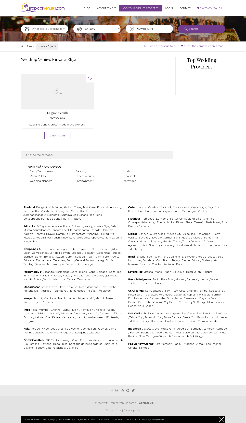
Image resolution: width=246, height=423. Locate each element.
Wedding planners (41, 180)
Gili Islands (165, 336)
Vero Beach (145, 305)
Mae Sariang (80, 214)
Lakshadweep (96, 317)
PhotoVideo (129, 180)
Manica (44, 275)
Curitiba (157, 264)
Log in (169, 8)
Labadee (94, 332)
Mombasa (50, 298)
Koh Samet (73, 211)
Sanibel (217, 294)
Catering (80, 171)
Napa (160, 321)
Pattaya (76, 218)
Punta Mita (211, 237)
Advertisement (106, 8)
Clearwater (191, 298)
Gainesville (145, 302)
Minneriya (93, 233)
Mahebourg (148, 222)
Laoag (100, 260)
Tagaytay (89, 252)
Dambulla (62, 233)
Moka (171, 222)
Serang (145, 332)
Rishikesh (112, 317)
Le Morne (162, 218)
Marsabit (48, 302)
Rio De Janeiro (171, 256)
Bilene (83, 271)
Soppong (35, 218)
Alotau (200, 343)
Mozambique (55, 264)
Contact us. (146, 402)
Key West (179, 290)
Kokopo (144, 347)
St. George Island (204, 302)
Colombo (77, 226)
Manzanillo (187, 245)
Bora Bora (167, 279)
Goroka (133, 347)
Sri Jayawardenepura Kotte (53, 226)
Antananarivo (49, 287)
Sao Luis (145, 264)
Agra (34, 309)
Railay (92, 207)
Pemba (77, 275)
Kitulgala (28, 237)
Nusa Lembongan (207, 332)
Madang (189, 343)
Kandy (88, 226)
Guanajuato (172, 245)
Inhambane (30, 275)
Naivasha (83, 298)
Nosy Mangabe (89, 287)
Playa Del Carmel (161, 237)
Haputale (107, 230)
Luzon (60, 256)
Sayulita (144, 237)
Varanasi (54, 313)
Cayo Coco (215, 207)
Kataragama (81, 230)
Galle (113, 226)
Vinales (202, 211)
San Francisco (206, 313)
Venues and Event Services (43, 167)
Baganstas (104, 252)
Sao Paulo (153, 256)
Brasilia (141, 256)
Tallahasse (150, 294)
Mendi (217, 343)
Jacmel (102, 328)
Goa (48, 317)
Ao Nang (115, 207)
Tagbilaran (114, 249)
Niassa (66, 275)
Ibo (119, 271)
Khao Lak (103, 207)
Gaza (112, 271)
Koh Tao (28, 211)
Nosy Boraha (108, 287)
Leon (208, 245)
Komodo (221, 328)
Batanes (40, 264)
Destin (132, 302)
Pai (43, 218)
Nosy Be (72, 287)
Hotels (126, 171)
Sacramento (156, 313)
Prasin (168, 271)
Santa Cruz (190, 317)
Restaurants (129, 176)
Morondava (30, 290)
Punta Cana (79, 340)
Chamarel (209, 218)
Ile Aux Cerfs (178, 218)
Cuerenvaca (158, 233)
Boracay (49, 256)
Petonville (52, 332)
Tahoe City (136, 317)
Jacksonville (158, 298)
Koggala (40, 237)
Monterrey (136, 249)
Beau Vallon (193, 271)
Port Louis (148, 218)
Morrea (180, 279)
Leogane (81, 332)
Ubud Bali (183, 328)
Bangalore (29, 321)
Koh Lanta (86, 211)
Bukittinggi (196, 336)
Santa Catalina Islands (203, 321)
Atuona (204, 279)
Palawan (64, 252)
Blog (87, 8)
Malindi (100, 298)
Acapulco (189, 233)
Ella (70, 230)
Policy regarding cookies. (153, 419)
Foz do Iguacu (206, 256)
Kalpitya (28, 233)
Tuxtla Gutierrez (192, 241)
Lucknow (29, 313)
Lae (209, 343)
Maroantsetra (77, 290)
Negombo (30, 241)
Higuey (39, 347)
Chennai (56, 309)
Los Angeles (173, 313)
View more (58, 135)
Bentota (39, 233)
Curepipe (134, 222)
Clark (98, 256)
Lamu (71, 298)
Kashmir (92, 313)
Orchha (28, 317)
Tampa (203, 290)
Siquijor (110, 260)
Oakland (170, 321)
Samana (46, 343)
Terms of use (113, 410)
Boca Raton (175, 298)
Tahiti (156, 279)
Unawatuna (68, 237)
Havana (141, 207)
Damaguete (44, 260)
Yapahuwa (96, 237)
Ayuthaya (66, 214)
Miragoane (67, 332)
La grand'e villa (57, 113)
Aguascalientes (138, 245)
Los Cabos (204, 233)
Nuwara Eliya (46, 46)
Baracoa (150, 211)
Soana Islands (114, 340)
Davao (102, 249)
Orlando (192, 290)
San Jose (221, 313)
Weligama (83, 237)
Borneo (134, 332)
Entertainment (84, 180)
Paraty (176, 260)
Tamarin (199, 222)
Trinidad (166, 207)
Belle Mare (213, 222)
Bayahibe (72, 347)
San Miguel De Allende (188, 237)
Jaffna (118, 237)
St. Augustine (153, 290)
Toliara (91, 290)
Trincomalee (59, 230)
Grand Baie (194, 218)
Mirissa (27, 230)
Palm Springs (205, 317)
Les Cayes (57, 328)
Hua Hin (66, 218)
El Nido (54, 252)
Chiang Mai (81, 207)
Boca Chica (60, 343)
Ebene (161, 222)
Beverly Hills (147, 321)
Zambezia (83, 279)
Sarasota (215, 290)
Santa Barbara (172, 317)
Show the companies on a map (201, 46)
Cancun (144, 233)
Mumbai (44, 309)
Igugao (116, 252)
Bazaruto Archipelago (79, 264)
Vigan (27, 252)
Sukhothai (53, 214)
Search (193, 28)
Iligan (90, 256)
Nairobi (37, 298)
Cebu (73, 249)
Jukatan (156, 241)
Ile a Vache (72, 328)
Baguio (64, 249)
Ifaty (62, 287)
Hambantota (77, 233)
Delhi (75, 309)
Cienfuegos (189, 211)
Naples (191, 294)
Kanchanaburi (37, 214)
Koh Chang (57, 211)
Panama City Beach (165, 302)
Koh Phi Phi (42, 211)
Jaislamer (66, 313)
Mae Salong (52, 218)
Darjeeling (106, 313)
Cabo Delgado (98, 271)
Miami (167, 290)
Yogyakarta (168, 328)
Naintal (39, 317)
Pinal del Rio (136, 211)
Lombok (209, 328)
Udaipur (42, 313)
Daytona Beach (209, 298)
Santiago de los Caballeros (86, 343)
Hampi (80, 317)
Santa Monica (153, 317)
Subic (70, 260)
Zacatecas (220, 245)
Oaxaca (133, 241)
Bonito (180, 264)
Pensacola (204, 294)
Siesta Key (186, 302)
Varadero (154, 207)
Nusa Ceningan (148, 336)
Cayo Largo (198, 207)
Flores (169, 332)
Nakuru (111, 298)
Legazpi (77, 252)
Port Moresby (163, 343)
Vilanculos (59, 279)
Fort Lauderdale (138, 298)
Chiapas (209, 241)
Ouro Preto (163, 260)
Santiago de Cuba (169, 211)
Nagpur (112, 309)
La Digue (179, 271)
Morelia (199, 245)
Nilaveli (50, 233)
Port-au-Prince (39, 328)
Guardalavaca (181, 207)
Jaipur (67, 309)
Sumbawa (158, 332)
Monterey (221, 317)
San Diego (189, 313)
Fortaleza (149, 260)
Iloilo (106, 256)
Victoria (148, 271)
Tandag (28, 264)
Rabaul (178, 343)
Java (156, 328)
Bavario (28, 347)
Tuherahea (147, 283)
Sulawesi (189, 332)
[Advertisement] (96, 371)
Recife (186, 260)
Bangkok (42, 207)
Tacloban (59, 260)
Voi (92, 298)
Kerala (56, 317)
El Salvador (189, 256)
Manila (43, 249)
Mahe (159, 271)
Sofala (38, 279)
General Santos (85, 260)
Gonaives (39, 332)
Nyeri (38, 302)
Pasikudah (53, 237)
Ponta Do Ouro (93, 275)
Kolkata (100, 309)
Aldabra (207, 271)
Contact (184, 8)
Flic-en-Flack (184, 222)
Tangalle (95, 230)
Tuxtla (177, 241)
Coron (70, 256)
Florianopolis (209, 260)
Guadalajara (156, 245)
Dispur (118, 313)
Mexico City (174, 233)
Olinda (196, 260)
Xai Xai (71, 279)
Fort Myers (166, 294)
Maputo (56, 275)
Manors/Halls (38, 176)
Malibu (133, 321)
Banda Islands (181, 336)
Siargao (28, 256)
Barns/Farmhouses (41, 171)
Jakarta (147, 328)
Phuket (68, 207)
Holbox (144, 241)
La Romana (32, 343)
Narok (62, 298)
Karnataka (68, 317)
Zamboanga (40, 252)
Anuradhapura (41, 230)
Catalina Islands (55, 347)
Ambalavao (104, 290)
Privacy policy (132, 410)
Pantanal (169, 264)
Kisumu (28, 302)
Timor (178, 332)
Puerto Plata (96, 340)
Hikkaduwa (107, 233)
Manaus (133, 264)
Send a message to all (160, 46)
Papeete (192, 279)
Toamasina (60, 290)
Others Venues (84, 176)
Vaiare (214, 279)
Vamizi (47, 279)
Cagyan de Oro (87, 249)
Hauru (159, 283)
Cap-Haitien (88, 328)
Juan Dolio (110, 343)
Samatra (196, 328)
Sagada (80, 256)
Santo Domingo (61, 340)
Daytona (179, 294)
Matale (108, 237)
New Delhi (87, 309)
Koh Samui (55, 207)
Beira (74, 271)
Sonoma (183, 321)
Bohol (39, 256)
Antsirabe (46, 290)
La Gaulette (142, 226)
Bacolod (53, 249)
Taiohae (133, 283)
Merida (167, 241)
